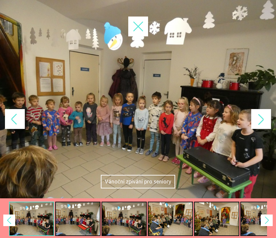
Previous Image (69, 119)
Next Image (207, 119)
